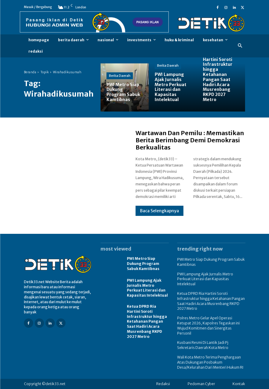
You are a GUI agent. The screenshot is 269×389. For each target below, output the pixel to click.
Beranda (30, 72)
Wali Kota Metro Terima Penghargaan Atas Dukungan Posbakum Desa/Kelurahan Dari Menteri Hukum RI (210, 362)
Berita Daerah (119, 76)
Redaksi (163, 384)
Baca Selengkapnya (159, 210)
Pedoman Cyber (201, 384)
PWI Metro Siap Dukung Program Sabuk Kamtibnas (143, 263)
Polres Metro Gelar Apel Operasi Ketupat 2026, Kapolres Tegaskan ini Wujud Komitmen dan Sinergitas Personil (208, 325)
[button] (240, 46)
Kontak (238, 384)
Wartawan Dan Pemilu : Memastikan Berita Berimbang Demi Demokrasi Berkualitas (190, 140)
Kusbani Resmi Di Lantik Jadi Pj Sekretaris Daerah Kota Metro (202, 345)
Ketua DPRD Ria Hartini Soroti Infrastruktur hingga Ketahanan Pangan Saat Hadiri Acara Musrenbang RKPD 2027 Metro (147, 321)
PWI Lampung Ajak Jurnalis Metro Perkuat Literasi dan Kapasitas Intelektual (147, 288)
